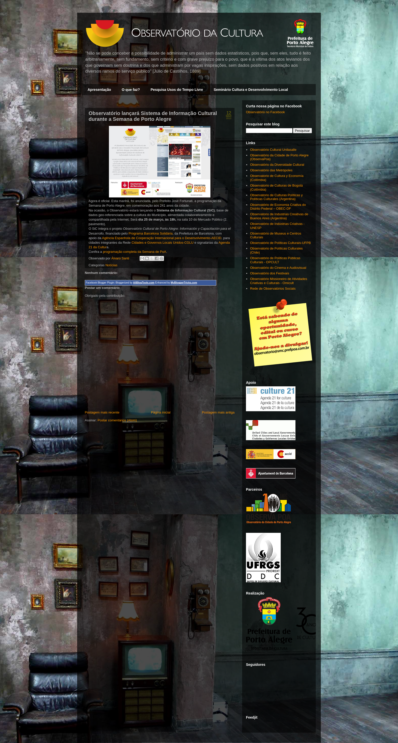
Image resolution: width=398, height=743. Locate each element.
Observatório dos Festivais (269, 273)
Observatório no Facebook (265, 112)
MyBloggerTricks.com (184, 282)
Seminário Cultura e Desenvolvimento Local (251, 90)
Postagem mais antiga (218, 412)
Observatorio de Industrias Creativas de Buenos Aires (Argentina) (279, 216)
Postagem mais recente (102, 412)
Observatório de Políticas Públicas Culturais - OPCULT (275, 260)
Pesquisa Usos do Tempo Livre (177, 90)
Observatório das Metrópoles (271, 170)
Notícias (111, 265)
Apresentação (99, 90)
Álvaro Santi (120, 258)
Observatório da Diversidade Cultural (277, 165)
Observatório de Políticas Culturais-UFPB (280, 243)
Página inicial (161, 412)
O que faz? (131, 90)
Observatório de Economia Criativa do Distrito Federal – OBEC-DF (278, 207)
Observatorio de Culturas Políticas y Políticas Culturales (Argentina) (276, 197)
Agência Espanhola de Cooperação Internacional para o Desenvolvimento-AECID (161, 238)
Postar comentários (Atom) (117, 420)
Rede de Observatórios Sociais (272, 288)
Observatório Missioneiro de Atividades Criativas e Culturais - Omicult (278, 281)
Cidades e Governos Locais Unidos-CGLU (162, 242)
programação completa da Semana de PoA (134, 252)
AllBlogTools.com (143, 282)
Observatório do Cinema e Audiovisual (278, 268)
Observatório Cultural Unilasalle (273, 150)
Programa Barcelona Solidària (151, 233)
